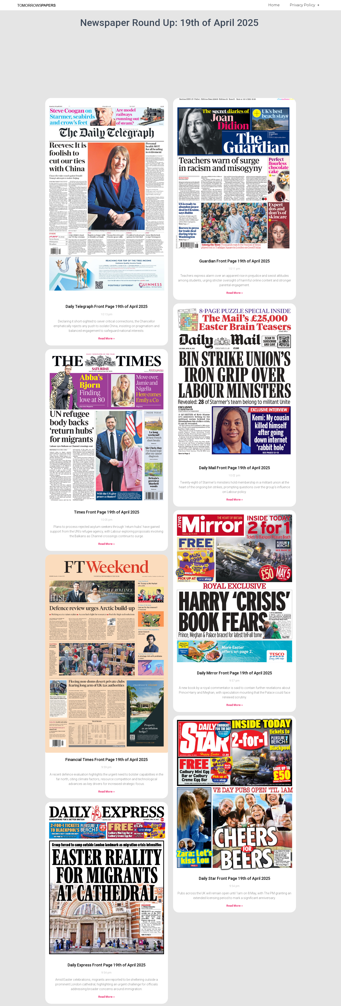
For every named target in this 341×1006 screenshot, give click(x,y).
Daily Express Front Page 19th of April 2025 (107, 965)
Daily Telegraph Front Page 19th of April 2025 (107, 306)
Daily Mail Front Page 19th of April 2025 (234, 467)
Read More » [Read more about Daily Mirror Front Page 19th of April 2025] (234, 705)
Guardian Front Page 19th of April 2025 (234, 261)
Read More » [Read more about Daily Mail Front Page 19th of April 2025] (234, 499)
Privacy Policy (304, 5)
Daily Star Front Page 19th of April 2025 (234, 878)
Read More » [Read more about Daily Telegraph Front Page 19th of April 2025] (106, 338)
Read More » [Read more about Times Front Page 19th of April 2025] (106, 544)
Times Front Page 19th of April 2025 (106, 512)
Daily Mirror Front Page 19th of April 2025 (234, 673)
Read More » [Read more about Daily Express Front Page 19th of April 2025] (106, 996)
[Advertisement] (170, 62)
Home (274, 5)
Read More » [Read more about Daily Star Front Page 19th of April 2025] (234, 905)
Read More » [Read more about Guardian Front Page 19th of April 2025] (234, 292)
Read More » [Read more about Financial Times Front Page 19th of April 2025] (106, 791)
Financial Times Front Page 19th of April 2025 (106, 759)
